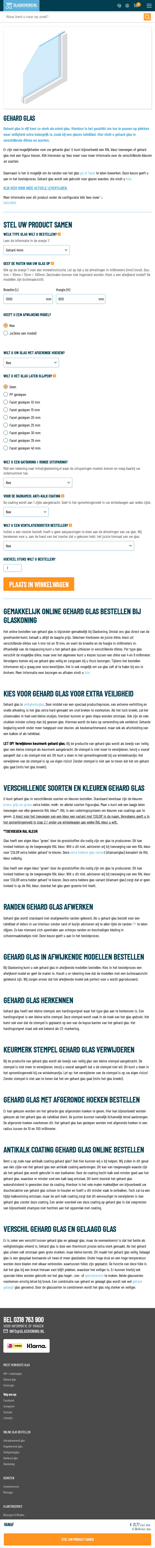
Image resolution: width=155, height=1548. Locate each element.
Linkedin (8, 1418)
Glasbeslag (9, 1464)
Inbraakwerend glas (14, 1440)
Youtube (7, 1412)
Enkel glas (8, 1385)
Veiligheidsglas (11, 1452)
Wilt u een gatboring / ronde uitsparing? (35, 461)
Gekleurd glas (10, 1458)
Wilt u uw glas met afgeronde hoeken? (34, 352)
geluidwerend (94, 1275)
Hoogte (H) (63, 289)
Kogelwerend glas (12, 1446)
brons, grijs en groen (17, 804)
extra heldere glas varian (87, 852)
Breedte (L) (10, 289)
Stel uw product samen (77, 1539)
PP (134, 923)
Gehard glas (9, 1379)
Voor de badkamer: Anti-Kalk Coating (31, 495)
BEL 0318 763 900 (23, 1319)
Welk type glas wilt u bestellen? (30, 234)
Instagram (8, 1406)
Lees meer (9, 202)
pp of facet (87, 172)
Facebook (8, 1400)
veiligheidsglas (34, 704)
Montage (8, 1492)
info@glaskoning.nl (26, 1331)
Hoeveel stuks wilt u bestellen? (29, 559)
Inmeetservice (11, 1486)
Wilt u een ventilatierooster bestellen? (35, 525)
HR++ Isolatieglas (12, 1373)
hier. (129, 178)
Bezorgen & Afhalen (13, 1515)
